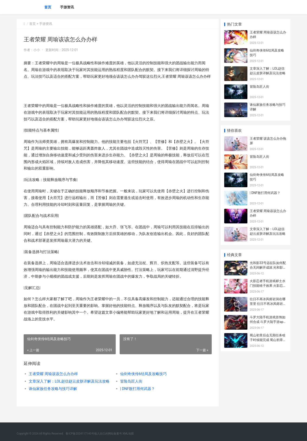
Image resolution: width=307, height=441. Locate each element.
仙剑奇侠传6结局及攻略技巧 (142, 380)
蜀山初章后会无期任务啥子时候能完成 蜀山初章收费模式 (268, 339)
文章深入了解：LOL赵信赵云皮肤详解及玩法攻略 (69, 388)
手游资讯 (67, 7)
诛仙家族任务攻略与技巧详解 (53, 395)
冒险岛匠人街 (130, 388)
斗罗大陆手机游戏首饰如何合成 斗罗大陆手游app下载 (267, 321)
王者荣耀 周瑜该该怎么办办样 (53, 380)
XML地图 (128, 433)
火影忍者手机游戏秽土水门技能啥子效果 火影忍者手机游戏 (268, 285)
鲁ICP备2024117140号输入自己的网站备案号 (94, 433)
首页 (47, 7)
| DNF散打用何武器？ (136, 395)
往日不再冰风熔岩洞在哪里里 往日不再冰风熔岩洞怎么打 (268, 303)
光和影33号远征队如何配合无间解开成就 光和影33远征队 (268, 267)
